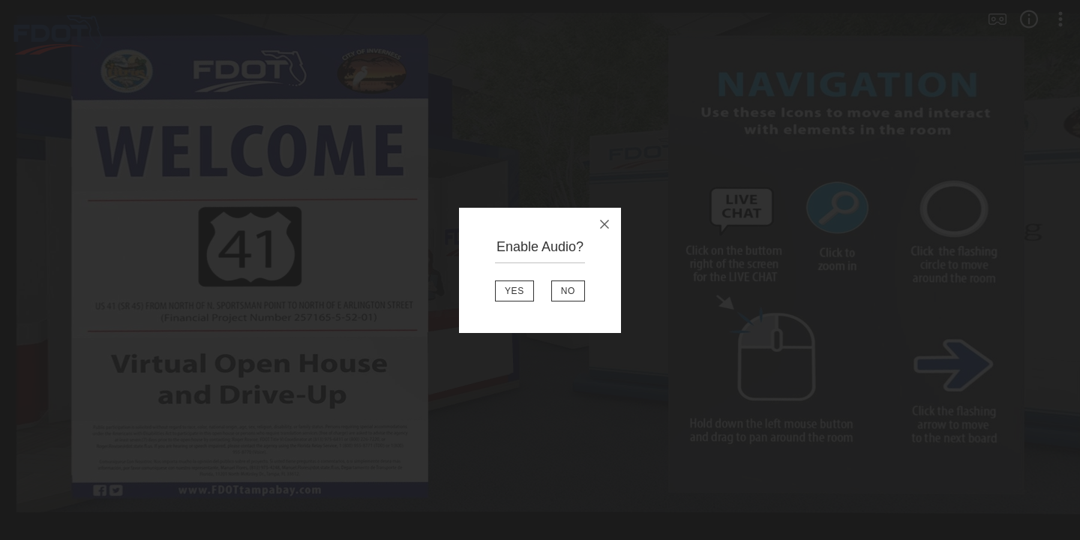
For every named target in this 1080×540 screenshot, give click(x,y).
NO (568, 291)
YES (514, 291)
